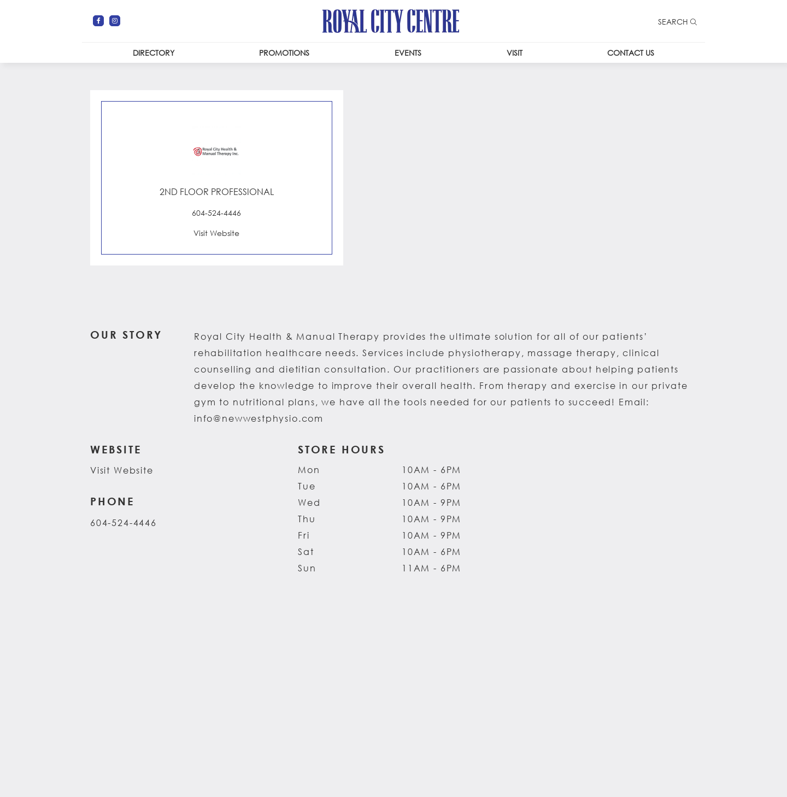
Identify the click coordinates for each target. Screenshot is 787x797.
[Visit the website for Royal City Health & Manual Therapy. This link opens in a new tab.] (216, 232)
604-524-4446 (123, 522)
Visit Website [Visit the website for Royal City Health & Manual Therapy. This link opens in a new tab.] (122, 470)
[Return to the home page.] (390, 20)
